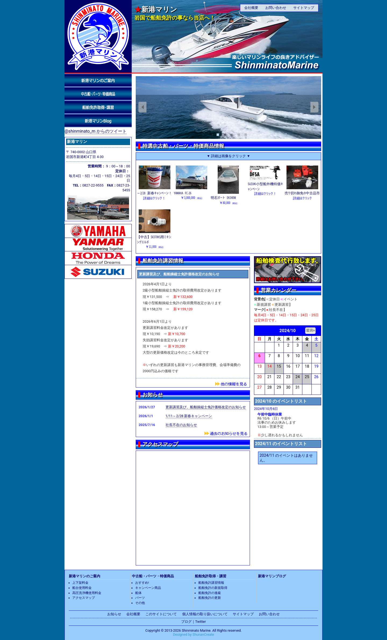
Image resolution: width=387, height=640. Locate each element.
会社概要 (251, 8)
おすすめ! (142, 583)
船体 (138, 593)
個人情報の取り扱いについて (205, 614)
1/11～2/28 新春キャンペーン (189, 416)
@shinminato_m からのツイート (95, 131)
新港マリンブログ (272, 576)
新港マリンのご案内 (84, 576)
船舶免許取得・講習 (210, 576)
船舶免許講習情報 (211, 583)
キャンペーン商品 (148, 588)
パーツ (140, 598)
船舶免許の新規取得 (212, 588)
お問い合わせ (275, 8)
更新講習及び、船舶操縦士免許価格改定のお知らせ (206, 407)
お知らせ (114, 614)
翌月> (310, 330)
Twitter (200, 622)
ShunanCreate (203, 634)
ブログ (186, 622)
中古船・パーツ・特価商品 (153, 576)
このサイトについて (161, 614)
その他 (140, 603)
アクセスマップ (83, 598)
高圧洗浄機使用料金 (86, 593)
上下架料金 (80, 583)
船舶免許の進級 (209, 593)
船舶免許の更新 (209, 598)
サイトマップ (303, 8)
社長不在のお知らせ (181, 425)
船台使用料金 (82, 588)
